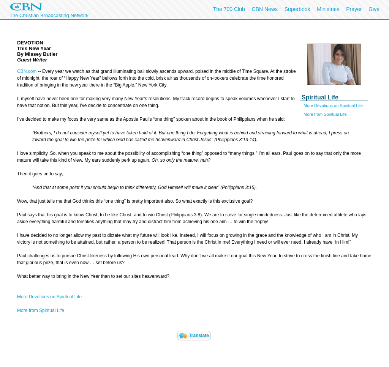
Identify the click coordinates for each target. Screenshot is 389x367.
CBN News (265, 9)
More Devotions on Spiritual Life (333, 105)
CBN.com (26, 71)
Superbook (297, 9)
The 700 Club (229, 9)
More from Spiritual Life (325, 114)
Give (374, 9)
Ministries (328, 9)
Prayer (354, 9)
